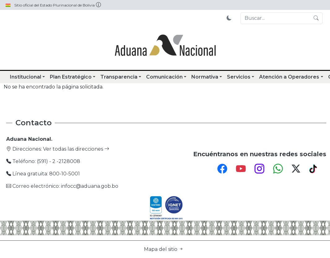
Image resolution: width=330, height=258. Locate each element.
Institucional (25, 77)
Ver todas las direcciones (76, 149)
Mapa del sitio (164, 249)
